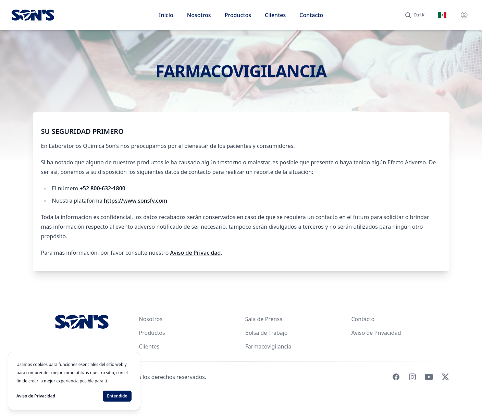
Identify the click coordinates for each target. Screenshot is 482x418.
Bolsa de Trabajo (266, 333)
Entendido (117, 396)
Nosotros (199, 15)
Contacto (311, 15)
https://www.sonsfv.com (135, 200)
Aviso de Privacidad (195, 252)
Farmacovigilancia (268, 346)
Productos (238, 15)
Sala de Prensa (264, 319)
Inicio (166, 15)
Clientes (275, 15)
